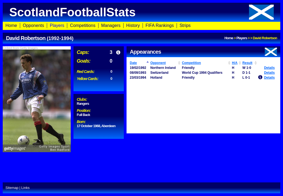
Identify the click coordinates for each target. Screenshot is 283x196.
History (133, 25)
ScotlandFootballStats (141, 12)
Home (11, 25)
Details (269, 68)
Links (25, 188)
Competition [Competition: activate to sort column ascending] (191, 63)
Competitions (82, 25)
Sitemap (12, 188)
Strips (185, 25)
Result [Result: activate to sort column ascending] (247, 63)
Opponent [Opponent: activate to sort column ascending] (158, 63)
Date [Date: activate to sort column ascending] (133, 63)
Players (57, 25)
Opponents (33, 25)
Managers (111, 25)
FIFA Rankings (160, 25)
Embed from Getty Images (20, 48)
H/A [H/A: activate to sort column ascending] (235, 63)
